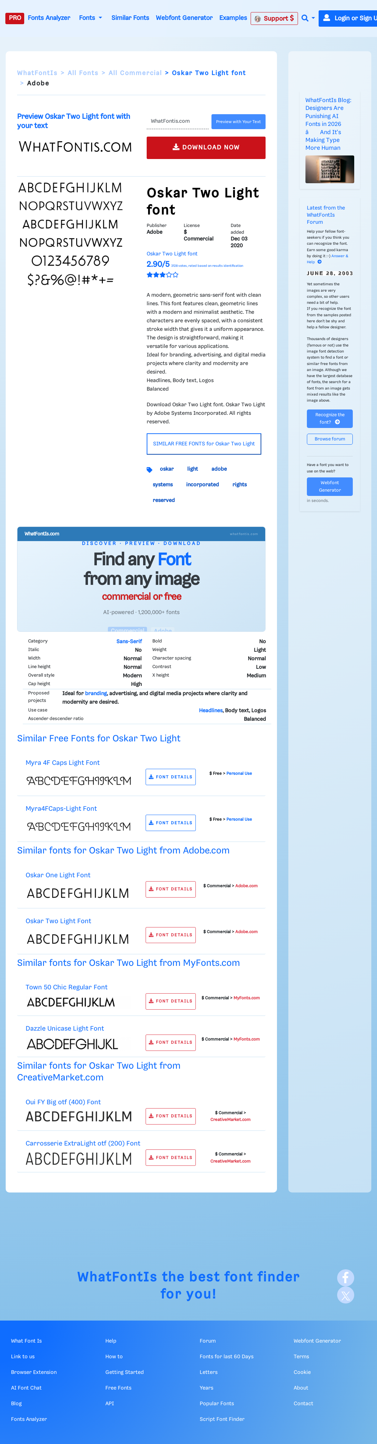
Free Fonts (118, 1388)
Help (110, 1341)
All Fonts (83, 73)
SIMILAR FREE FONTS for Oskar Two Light (204, 444)
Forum (208, 1341)
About (301, 1388)
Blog (16, 1404)
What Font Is (26, 1341)
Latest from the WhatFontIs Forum (326, 215)
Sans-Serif (129, 642)
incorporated (202, 485)
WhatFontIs (37, 73)
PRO (15, 18)
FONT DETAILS (171, 777)
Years (206, 1388)
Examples (233, 18)
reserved (164, 500)
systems (163, 485)
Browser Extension (34, 1372)
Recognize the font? (330, 419)
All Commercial (135, 73)
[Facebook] (345, 1277)
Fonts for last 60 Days (226, 1357)
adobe (219, 469)
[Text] (178, 121)
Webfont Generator (184, 18)
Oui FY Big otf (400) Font (63, 1102)
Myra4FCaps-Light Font (61, 808)
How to (114, 1357)
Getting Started (124, 1372)
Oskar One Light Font (58, 875)
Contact (303, 1404)
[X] (345, 1294)
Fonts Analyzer (49, 18)
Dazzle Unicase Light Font (65, 1028)
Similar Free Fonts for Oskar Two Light (98, 739)
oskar (167, 469)
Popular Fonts (217, 1404)
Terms (301, 1357)
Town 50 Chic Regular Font (67, 987)
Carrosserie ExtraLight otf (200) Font (83, 1143)
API (109, 1404)
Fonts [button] (88, 18)
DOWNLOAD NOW (206, 147)
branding (96, 694)
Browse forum (330, 439)
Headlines (210, 711)
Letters (209, 1372)
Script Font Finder (222, 1419)
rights (239, 485)
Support (274, 18)
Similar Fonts (130, 18)
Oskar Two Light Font (58, 921)
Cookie (302, 1372)
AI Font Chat (26, 1388)
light (192, 469)
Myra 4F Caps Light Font (63, 763)
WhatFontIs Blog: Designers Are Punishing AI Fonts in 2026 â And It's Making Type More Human (328, 124)
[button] (308, 18)
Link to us (23, 1357)
